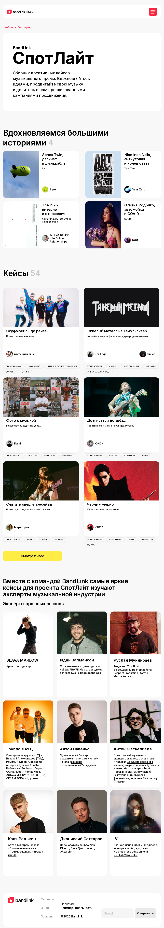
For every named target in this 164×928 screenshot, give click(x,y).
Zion (92, 840)
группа (28, 750)
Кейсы (9, 27)
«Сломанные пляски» (22, 843)
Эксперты (24, 27)
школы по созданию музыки (133, 759)
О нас (45, 903)
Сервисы (47, 894)
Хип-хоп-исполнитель (128, 840)
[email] (117, 909)
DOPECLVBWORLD (125, 850)
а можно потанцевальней (71, 759)
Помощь (47, 912)
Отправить (145, 908)
